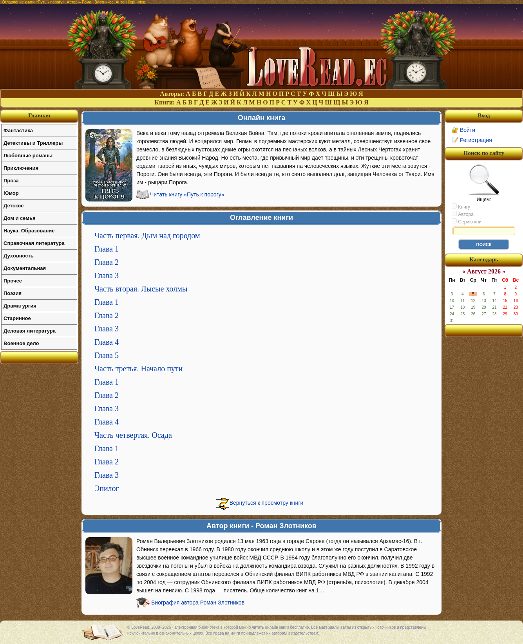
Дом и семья (20, 218)
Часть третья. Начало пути (138, 368)
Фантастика (18, 130)
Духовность (19, 256)
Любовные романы (28, 155)
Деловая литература (30, 331)
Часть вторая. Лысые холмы (140, 288)
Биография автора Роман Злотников (197, 602)
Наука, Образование (29, 231)
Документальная (25, 268)
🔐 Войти (463, 130)
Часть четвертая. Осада (133, 435)
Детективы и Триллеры (33, 143)
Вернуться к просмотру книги (267, 503)
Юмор (11, 193)
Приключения (21, 168)
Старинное (17, 318)
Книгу (461, 206)
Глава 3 (106, 275)
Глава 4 (106, 342)
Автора (463, 214)
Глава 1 (106, 249)
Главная (39, 115)
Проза (11, 180)
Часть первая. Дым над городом (147, 235)
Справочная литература (34, 243)
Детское (14, 206)
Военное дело (21, 343)
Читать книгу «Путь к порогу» (187, 194)
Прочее (13, 281)
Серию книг (467, 221)
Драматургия (20, 306)
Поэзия (13, 293)
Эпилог (106, 488)
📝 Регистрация (472, 140)
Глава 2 (106, 262)
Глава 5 (106, 355)
